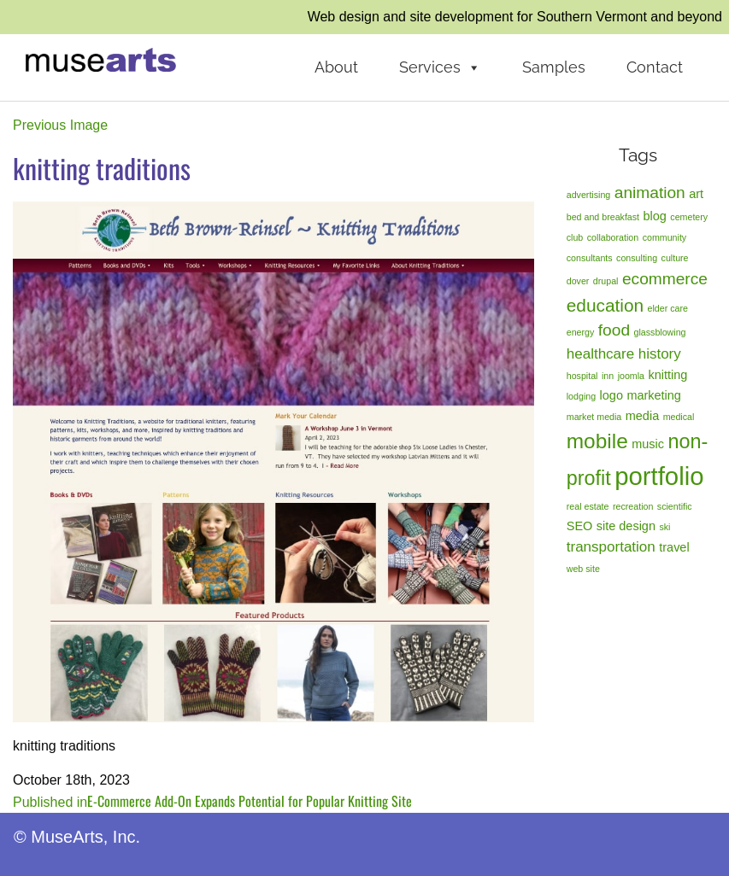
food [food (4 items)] (614, 330)
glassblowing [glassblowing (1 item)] (660, 332)
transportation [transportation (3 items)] (611, 547)
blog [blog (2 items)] (655, 216)
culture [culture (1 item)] (675, 258)
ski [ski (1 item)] (664, 527)
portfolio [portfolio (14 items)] (658, 476)
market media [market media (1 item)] (594, 417)
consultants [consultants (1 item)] (590, 258)
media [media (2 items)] (642, 416)
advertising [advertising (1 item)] (589, 195)
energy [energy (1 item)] (581, 332)
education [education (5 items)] (605, 305)
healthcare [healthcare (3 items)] (600, 354)
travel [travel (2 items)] (674, 547)
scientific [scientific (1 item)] (674, 506)
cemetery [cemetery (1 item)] (689, 217)
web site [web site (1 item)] (583, 569)
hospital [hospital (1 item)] (582, 376)
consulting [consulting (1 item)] (636, 258)
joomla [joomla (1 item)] (631, 376)
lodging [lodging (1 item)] (581, 396)
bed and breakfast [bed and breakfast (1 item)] (603, 217)
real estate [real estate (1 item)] (588, 506)
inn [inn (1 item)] (608, 376)
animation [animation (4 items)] (649, 192)
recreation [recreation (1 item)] (633, 506)
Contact (654, 67)
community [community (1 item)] (665, 237)
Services (440, 67)
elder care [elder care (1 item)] (668, 308)
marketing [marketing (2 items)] (653, 395)
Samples (553, 67)
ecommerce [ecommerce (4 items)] (665, 279)
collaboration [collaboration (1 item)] (612, 237)
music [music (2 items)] (648, 444)
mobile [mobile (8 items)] (597, 441)
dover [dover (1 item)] (578, 281)
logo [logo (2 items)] (611, 395)
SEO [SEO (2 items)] (580, 526)
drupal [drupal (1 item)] (606, 281)
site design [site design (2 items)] (626, 526)
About (336, 67)
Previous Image (60, 125)
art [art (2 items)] (696, 194)
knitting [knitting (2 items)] (667, 375)
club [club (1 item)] (575, 237)
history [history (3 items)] (659, 354)
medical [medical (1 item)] (679, 417)
